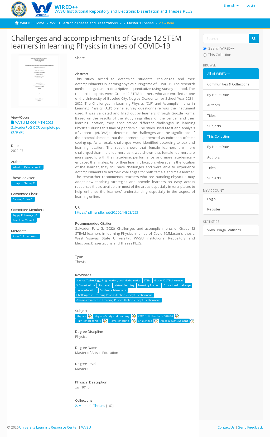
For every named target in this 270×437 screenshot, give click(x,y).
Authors (213, 105)
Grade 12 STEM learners (169, 280)
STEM (147, 280)
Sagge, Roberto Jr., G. (25, 215)
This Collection (217, 54)
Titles (211, 115)
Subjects (214, 125)
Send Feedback (250, 427)
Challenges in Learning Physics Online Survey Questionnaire (114, 295)
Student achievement (113, 290)
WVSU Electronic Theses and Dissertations (84, 23)
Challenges (145, 321)
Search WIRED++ (218, 48)
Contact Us (226, 427)
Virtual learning (124, 285)
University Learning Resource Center (48, 427)
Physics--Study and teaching (112, 316)
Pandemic (105, 285)
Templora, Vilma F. (24, 220)
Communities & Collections (228, 84)
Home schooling (119, 321)
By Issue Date (218, 94)
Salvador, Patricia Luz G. (27, 167)
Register (213, 209)
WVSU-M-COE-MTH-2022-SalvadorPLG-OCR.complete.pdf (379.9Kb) (36, 127)
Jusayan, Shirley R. (24, 183)
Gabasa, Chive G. (23, 199)
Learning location (149, 285)
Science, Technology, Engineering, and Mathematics (108, 280)
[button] (231, 5)
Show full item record (25, 236)
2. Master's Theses (139, 23)
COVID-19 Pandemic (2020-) (155, 316)
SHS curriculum (85, 285)
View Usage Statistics (224, 230)
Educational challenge (177, 285)
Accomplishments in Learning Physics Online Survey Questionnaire (118, 300)
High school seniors (88, 321)
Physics (81, 316)
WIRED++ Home (32, 23)
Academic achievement (174, 321)
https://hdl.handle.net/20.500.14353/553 (106, 212)
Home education (86, 290)
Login (211, 198)
